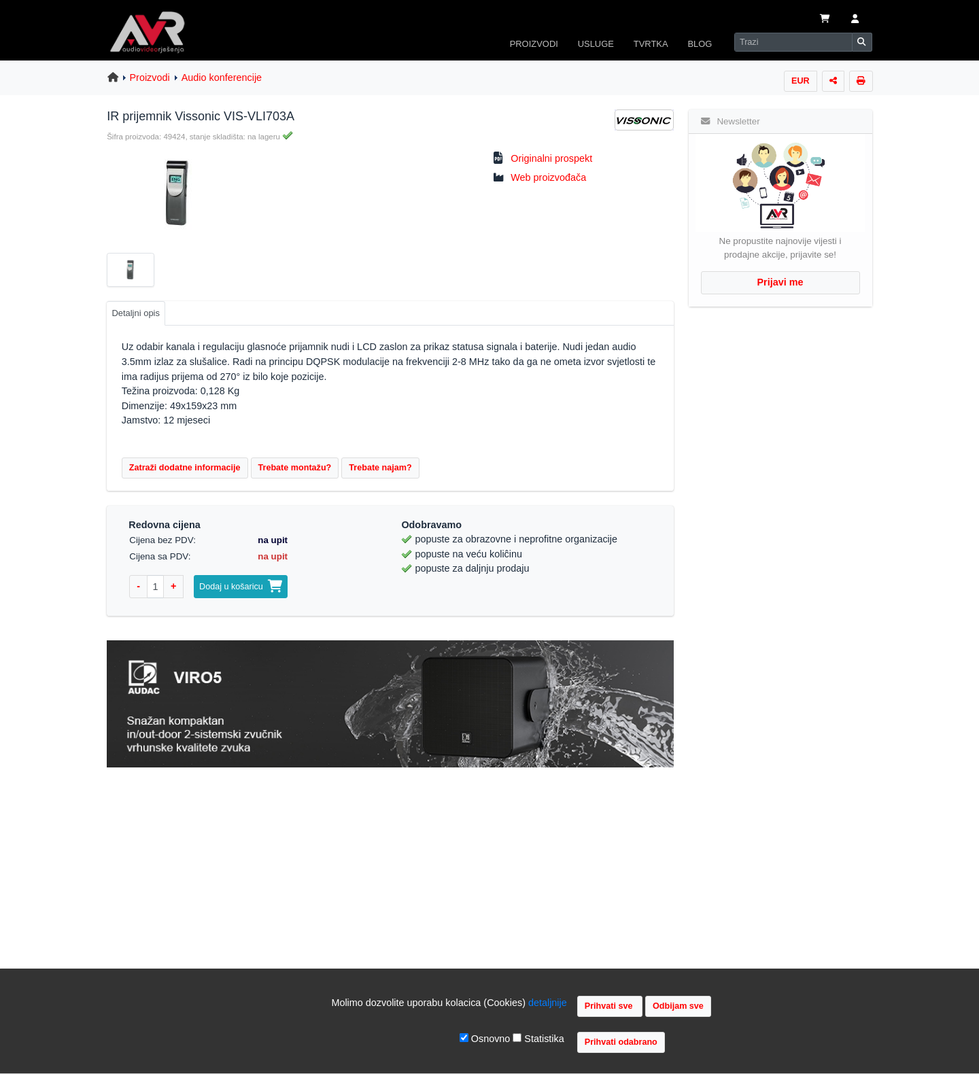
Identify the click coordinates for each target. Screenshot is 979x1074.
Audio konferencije (222, 77)
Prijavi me (780, 282)
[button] (854, 19)
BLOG (699, 44)
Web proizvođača (548, 177)
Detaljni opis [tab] (135, 313)
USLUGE (596, 44)
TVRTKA (651, 44)
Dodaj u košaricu (240, 586)
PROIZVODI (534, 44)
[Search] (793, 42)
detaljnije (547, 1002)
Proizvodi (150, 77)
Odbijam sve (678, 1006)
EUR (800, 81)
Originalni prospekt (551, 158)
